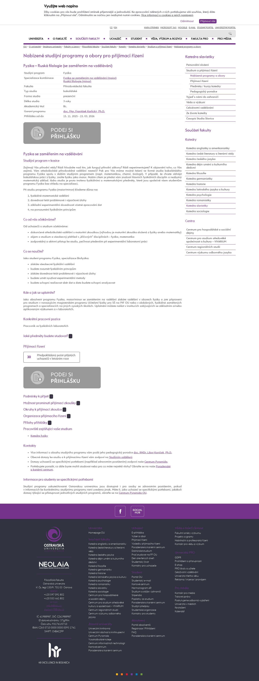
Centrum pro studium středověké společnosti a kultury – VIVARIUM (206, 240)
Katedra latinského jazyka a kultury (208, 189)
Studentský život (140, 562)
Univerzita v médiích (185, 604)
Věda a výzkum (195, 102)
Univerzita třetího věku (187, 576)
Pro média (224, 39)
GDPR (178, 557)
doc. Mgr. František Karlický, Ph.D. (84, 111)
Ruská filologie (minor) (77, 81)
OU (25, 47)
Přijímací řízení (199, 81)
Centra (190, 221)
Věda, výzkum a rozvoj (169, 39)
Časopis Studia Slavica (200, 118)
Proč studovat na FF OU (144, 555)
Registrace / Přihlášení (143, 628)
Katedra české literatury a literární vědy (210, 153)
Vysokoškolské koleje (99, 639)
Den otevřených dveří (143, 558)
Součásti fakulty (90, 39)
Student (139, 39)
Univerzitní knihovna (99, 628)
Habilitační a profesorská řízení (191, 540)
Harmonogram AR (141, 588)
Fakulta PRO (202, 39)
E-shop (178, 565)
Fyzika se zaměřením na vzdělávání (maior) (90, 78)
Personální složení (197, 65)
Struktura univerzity (52, 47)
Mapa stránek (151, 28)
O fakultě (62, 39)
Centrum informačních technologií (106, 643)
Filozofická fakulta (90, 47)
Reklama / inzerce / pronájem (190, 579)
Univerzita (39, 39)
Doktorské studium (142, 551)
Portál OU (137, 577)
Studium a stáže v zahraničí (146, 591)
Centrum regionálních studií (203, 247)
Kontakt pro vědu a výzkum (189, 544)
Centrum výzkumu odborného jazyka (208, 252)
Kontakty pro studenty (144, 613)
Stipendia (137, 595)
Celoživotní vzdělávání (199, 107)
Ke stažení (180, 607)
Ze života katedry (196, 113)
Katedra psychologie (199, 195)
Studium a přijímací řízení (160, 47)
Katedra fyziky (39, 435)
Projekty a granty (184, 537)
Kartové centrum (97, 647)
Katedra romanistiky (198, 200)
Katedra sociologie (197, 211)
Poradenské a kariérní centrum (105, 650)
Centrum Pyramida (155, 461)
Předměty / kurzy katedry (205, 86)
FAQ (134, 632)
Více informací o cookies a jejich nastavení (167, 15)
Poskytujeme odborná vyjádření (192, 600)
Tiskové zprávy (182, 596)
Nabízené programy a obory (187, 47)
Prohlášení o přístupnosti (188, 561)
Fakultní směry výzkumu (188, 533)
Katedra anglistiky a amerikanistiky (208, 148)
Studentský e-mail (141, 580)
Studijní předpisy (140, 606)
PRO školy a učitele (185, 568)
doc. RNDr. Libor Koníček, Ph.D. (153, 452)
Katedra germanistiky (199, 178)
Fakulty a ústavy (72, 47)
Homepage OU (96, 533)
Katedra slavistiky (137, 47)
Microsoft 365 (168, 28)
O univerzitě (35, 47)
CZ (111, 28)
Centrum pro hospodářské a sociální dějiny (208, 231)
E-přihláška (138, 533)
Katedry (122, 47)
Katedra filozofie (196, 173)
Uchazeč (118, 39)
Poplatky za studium (143, 599)
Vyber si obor (139, 536)
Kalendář (180, 611)
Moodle (182, 28)
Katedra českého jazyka (200, 159)
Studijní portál (205, 28)
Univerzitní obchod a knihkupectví (106, 632)
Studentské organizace (144, 610)
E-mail (192, 28)
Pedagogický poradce (203, 91)
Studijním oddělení (120, 457)
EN (115, 28)
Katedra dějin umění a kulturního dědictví (206, 166)
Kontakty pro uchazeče (144, 565)
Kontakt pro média (185, 593)
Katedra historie (196, 184)
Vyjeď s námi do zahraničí (202, 97)
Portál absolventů (141, 625)
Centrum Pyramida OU (132, 493)
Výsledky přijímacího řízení (146, 544)
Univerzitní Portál (225, 28)
